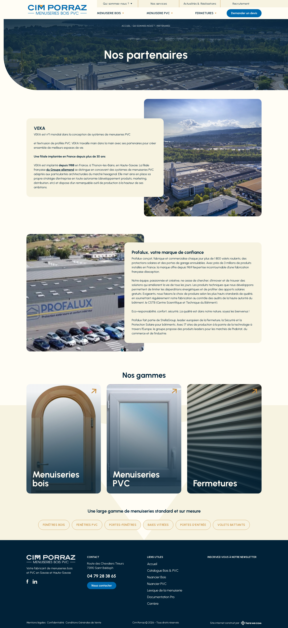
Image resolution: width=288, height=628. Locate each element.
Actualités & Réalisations (199, 3)
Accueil (126, 26)
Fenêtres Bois (54, 525)
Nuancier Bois (156, 577)
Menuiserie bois (110, 13)
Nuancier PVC (157, 584)
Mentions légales (36, 622)
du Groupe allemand (60, 169)
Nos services (159, 3)
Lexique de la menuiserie (164, 590)
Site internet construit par (236, 623)
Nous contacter (101, 585)
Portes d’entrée (193, 525)
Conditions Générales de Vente (83, 622)
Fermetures (205, 13)
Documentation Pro (160, 597)
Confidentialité (55, 622)
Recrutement (241, 3)
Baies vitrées (158, 525)
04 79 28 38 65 (101, 576)
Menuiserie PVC (160, 13)
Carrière (153, 604)
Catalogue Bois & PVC (163, 571)
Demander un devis (244, 13)
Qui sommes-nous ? (117, 3)
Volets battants (231, 525)
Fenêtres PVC (87, 525)
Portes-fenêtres (122, 525)
